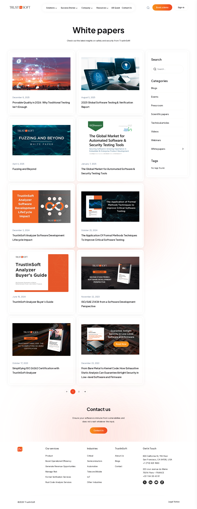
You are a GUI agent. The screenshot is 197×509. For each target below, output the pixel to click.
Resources (102, 5)
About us (119, 456)
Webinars (156, 140)
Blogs (154, 88)
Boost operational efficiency (58, 461)
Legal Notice (174, 501)
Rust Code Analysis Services (58, 482)
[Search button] (148, 4)
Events (154, 96)
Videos (154, 131)
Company (87, 5)
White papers (167, 148)
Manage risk (51, 471)
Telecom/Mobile (94, 471)
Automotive (92, 466)
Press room (157, 105)
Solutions (51, 5)
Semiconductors (94, 461)
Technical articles (160, 122)
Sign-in (181, 4)
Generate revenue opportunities (60, 466)
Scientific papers (160, 114)
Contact (118, 466)
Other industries (94, 482)
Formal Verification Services (58, 477)
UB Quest (115, 5)
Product (49, 456)
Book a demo (162, 4)
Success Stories (69, 5)
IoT (88, 477)
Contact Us (127, 5)
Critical (90, 456)
